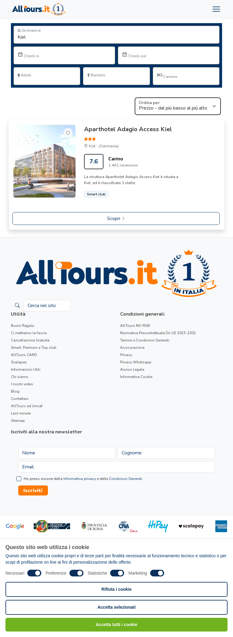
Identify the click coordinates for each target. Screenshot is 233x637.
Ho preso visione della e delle (83, 478)
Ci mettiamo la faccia (29, 333)
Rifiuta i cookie (116, 589)
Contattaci (20, 398)
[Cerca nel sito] (47, 305)
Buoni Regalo (22, 325)
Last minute (21, 413)
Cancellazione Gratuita (30, 340)
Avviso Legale (132, 369)
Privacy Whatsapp (135, 362)
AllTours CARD (24, 354)
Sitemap (18, 420)
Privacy (126, 354)
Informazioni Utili (25, 369)
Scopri (116, 218)
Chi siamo (19, 376)
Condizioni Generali (125, 478)
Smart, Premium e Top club (33, 347)
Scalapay (19, 362)
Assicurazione (132, 347)
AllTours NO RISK (135, 325)
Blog (15, 391)
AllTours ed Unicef (26, 406)
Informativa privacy (79, 478)
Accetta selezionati (116, 607)
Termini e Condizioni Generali (144, 340)
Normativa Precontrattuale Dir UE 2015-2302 (158, 333)
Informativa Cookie (136, 376)
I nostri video (22, 384)
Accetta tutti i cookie (116, 624)
